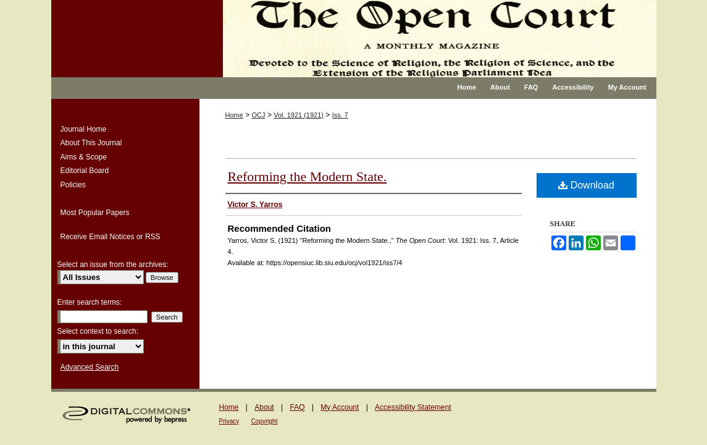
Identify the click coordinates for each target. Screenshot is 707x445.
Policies (73, 184)
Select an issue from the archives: (113, 264)
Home (234, 115)
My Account (339, 407)
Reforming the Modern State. (307, 176)
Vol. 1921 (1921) (299, 115)
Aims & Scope (84, 157)
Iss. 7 (340, 115)
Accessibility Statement (413, 407)
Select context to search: (97, 331)
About (264, 407)
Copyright (264, 421)
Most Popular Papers (95, 212)
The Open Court (430, 38)
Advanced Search (90, 367)
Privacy (229, 421)
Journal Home (84, 129)
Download (586, 185)
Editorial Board (85, 170)
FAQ (297, 407)
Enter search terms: (89, 302)
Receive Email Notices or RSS (111, 236)
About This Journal (91, 142)
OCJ (259, 115)
